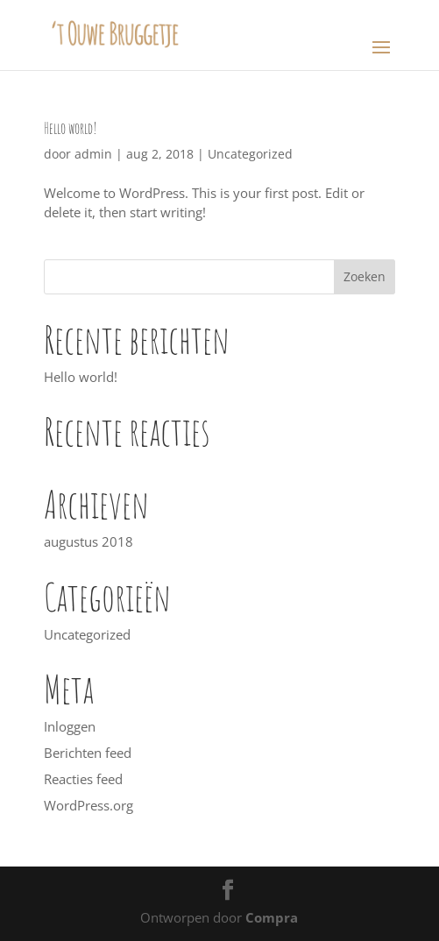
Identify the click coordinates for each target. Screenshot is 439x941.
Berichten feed (87, 752)
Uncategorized (250, 153)
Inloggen (70, 726)
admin (93, 153)
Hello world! (70, 128)
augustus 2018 (88, 541)
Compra (271, 917)
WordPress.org (88, 805)
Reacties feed (83, 779)
